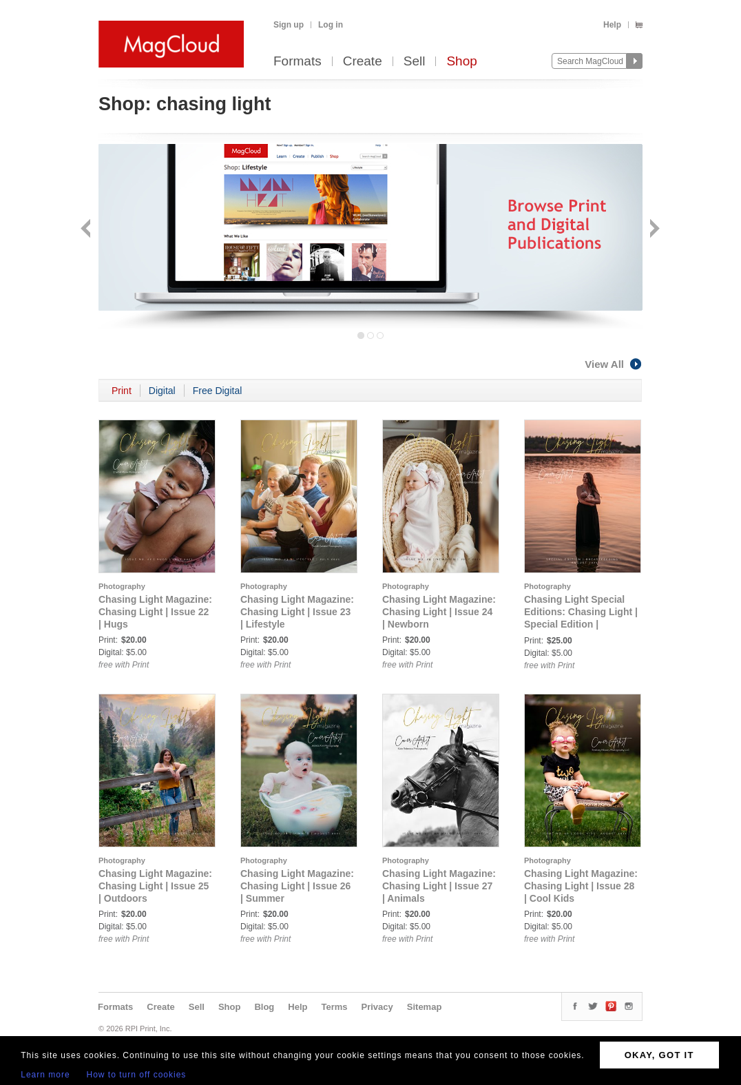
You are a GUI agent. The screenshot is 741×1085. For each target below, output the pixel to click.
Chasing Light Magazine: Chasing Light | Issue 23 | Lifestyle (297, 612)
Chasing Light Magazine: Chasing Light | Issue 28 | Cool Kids (581, 886)
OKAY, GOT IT (659, 1055)
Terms (334, 1007)
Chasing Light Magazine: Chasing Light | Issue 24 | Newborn (439, 612)
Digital (162, 390)
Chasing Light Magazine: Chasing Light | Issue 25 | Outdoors (155, 886)
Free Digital (217, 390)
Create (362, 61)
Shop (461, 61)
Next (653, 229)
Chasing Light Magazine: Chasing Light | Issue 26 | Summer (297, 886)
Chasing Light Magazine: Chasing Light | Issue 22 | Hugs (155, 612)
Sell (415, 61)
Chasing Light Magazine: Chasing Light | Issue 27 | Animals (439, 886)
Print (122, 390)
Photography (121, 586)
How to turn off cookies (137, 1074)
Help (612, 25)
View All (614, 364)
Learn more (45, 1074)
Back (87, 229)
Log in (330, 25)
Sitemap (424, 1007)
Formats (297, 61)
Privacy (377, 1007)
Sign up (288, 25)
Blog (264, 1007)
